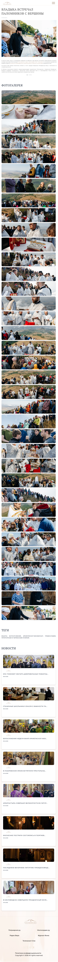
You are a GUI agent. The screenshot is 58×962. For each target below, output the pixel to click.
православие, (50, 636)
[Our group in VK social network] (25, 948)
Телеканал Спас (29, 941)
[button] (29, 97)
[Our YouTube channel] (31, 948)
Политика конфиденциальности (28, 953)
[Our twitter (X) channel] (28, 948)
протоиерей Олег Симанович (36, 62)
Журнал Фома (43, 935)
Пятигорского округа (23, 62)
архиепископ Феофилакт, (33, 636)
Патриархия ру (14, 930)
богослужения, (15, 636)
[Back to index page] (7, 4)
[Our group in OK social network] (33, 948)
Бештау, (5, 636)
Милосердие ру (43, 930)
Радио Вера (14, 935)
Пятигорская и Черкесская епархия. (16, 638)
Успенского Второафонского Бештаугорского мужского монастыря (26, 63)
